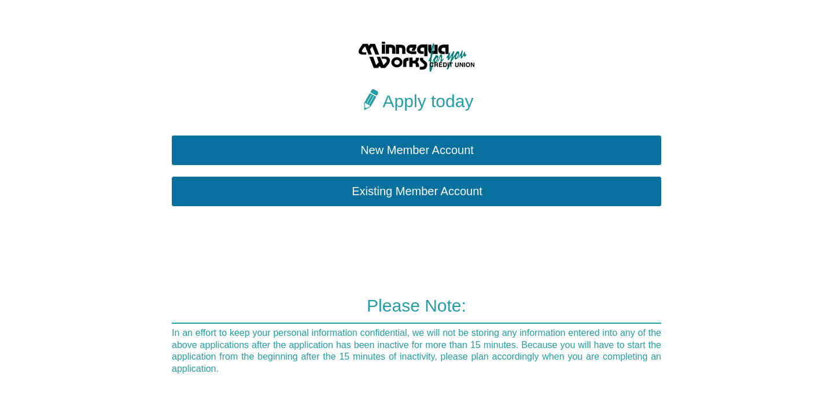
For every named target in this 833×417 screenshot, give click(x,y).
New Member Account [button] (417, 150)
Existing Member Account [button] (417, 191)
